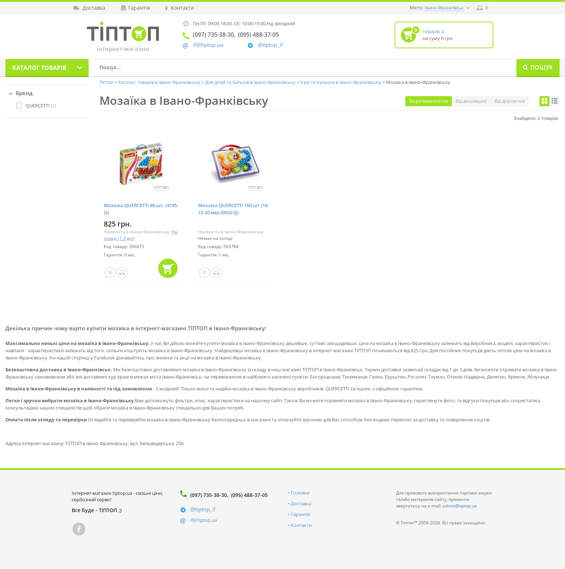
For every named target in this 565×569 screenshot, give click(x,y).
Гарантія (300, 514)
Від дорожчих (509, 101)
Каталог (39, 68)
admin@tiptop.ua (459, 506)
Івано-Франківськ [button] (444, 7)
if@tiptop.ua (203, 520)
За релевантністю (428, 101)
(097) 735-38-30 (208, 495)
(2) (41, 105)
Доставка (301, 503)
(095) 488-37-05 (249, 495)
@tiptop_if (270, 45)
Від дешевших (471, 101)
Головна (300, 492)
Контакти (301, 525)
